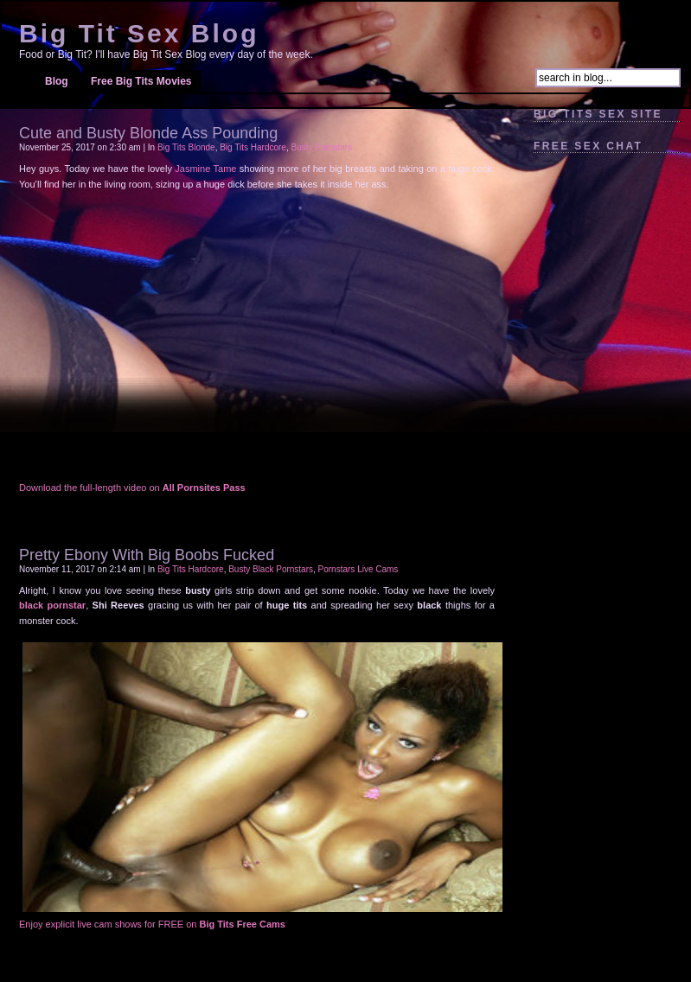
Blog (56, 81)
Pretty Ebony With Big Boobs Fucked (146, 555)
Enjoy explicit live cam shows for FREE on (152, 924)
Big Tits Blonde (186, 147)
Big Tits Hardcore (253, 147)
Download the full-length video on (132, 487)
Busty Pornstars (321, 147)
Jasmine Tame (205, 168)
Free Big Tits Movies (141, 81)
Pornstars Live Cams (358, 569)
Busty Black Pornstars (270, 569)
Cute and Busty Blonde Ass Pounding (148, 133)
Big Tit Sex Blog (139, 33)
